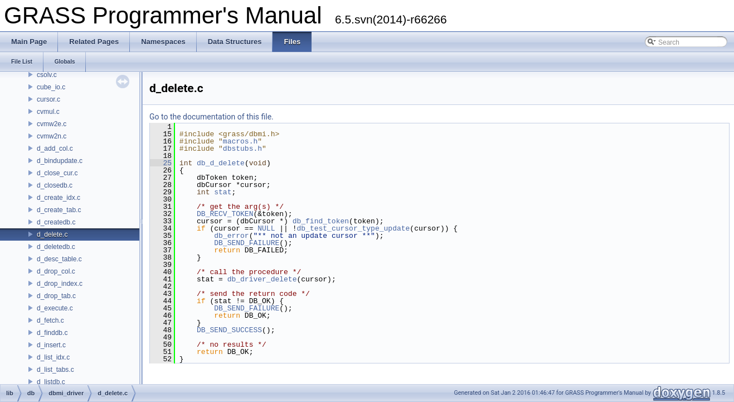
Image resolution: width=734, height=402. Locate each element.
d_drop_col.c (56, 271)
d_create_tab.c (59, 210)
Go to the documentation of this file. (211, 116)
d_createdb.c (56, 222)
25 (161, 163)
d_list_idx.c (53, 357)
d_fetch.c (50, 320)
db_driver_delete (262, 279)
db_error (231, 236)
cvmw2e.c (51, 124)
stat (222, 192)
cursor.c (48, 99)
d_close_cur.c (57, 173)
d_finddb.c (52, 333)
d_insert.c (51, 345)
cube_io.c (51, 87)
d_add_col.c (55, 148)
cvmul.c (48, 112)
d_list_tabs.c (55, 370)
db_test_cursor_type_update (353, 228)
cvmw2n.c (51, 136)
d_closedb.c (54, 185)
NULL (266, 228)
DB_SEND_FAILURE (246, 243)
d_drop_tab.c (56, 296)
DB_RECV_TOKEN (225, 214)
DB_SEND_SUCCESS (229, 330)
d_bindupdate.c (59, 161)
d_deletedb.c (56, 247)
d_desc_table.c (59, 259)
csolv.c (47, 75)
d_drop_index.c (59, 284)
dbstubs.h (242, 148)
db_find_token (321, 221)
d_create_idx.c (58, 198)
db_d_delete (221, 163)
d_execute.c (55, 308)
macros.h (240, 141)
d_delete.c (52, 234)
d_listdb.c (51, 382)
